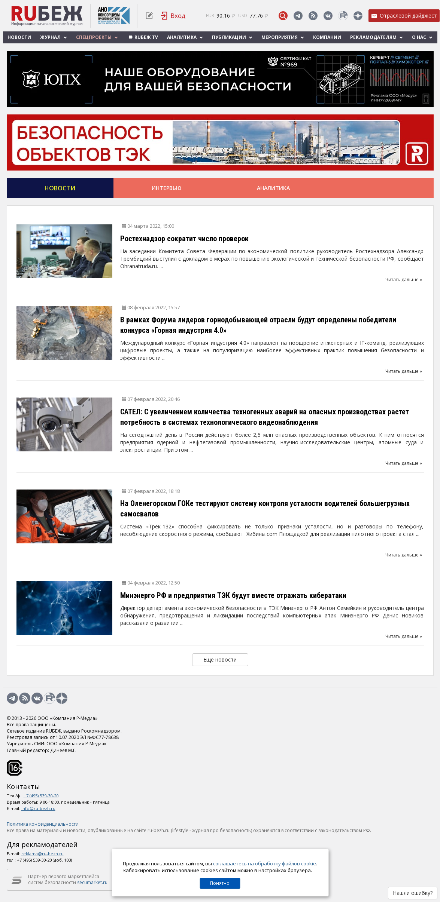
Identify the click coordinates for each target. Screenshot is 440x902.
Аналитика (185, 37)
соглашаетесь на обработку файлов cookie (264, 863)
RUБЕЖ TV (142, 37)
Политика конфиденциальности (43, 824)
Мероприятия (282, 37)
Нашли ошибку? (413, 892)
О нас (422, 37)
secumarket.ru (92, 882)
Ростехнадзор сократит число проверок (184, 238)
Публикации (232, 37)
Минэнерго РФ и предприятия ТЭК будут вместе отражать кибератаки (233, 595)
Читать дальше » (403, 279)
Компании (327, 37)
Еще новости (220, 659)
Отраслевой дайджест (404, 15)
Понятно (220, 883)
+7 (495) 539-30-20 (41, 795)
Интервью (167, 187)
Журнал (53, 37)
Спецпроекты (97, 37)
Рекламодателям (376, 37)
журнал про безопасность (221, 830)
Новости (19, 37)
